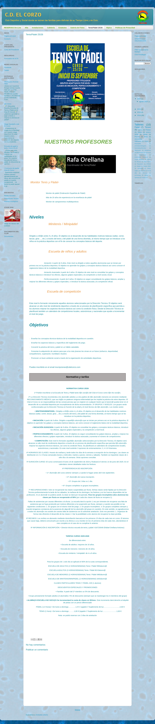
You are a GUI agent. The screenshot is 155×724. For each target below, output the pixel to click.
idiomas (145, 173)
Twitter (6, 70)
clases (146, 141)
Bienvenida (140, 152)
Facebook (7, 67)
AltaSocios (138, 150)
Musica (139, 161)
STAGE (148, 164)
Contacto (7, 39)
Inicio (77, 710)
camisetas (140, 168)
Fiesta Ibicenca (139, 159)
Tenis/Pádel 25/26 (95, 28)
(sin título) (7, 104)
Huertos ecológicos (11, 201)
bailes (140, 132)
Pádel (137, 127)
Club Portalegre (140, 54)
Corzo (140, 130)
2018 (139, 115)
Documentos (8, 236)
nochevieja (138, 175)
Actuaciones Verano (11, 198)
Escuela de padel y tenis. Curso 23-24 (11, 147)
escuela (142, 170)
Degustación (142, 155)
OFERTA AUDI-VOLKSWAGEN (140, 40)
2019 (139, 112)
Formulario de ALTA (11, 58)
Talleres (139, 124)
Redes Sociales (9, 196)
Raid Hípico (147, 161)
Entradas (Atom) (42, 715)
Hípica (149, 159)
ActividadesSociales (140, 148)
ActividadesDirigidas (140, 146)
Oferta (145, 134)
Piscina (137, 137)
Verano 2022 (147, 166)
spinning (137, 177)
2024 (139, 99)
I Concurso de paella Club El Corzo (11, 169)
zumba (144, 177)
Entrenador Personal (141, 157)
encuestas (138, 139)
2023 (139, 109)
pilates (146, 175)
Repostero (140, 164)
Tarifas (139, 166)
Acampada (138, 143)
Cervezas (148, 152)
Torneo (148, 127)
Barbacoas (148, 150)
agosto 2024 (143, 101)
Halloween (138, 141)
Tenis (146, 137)
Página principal (10, 36)
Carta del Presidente (11, 50)
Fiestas (148, 130)
